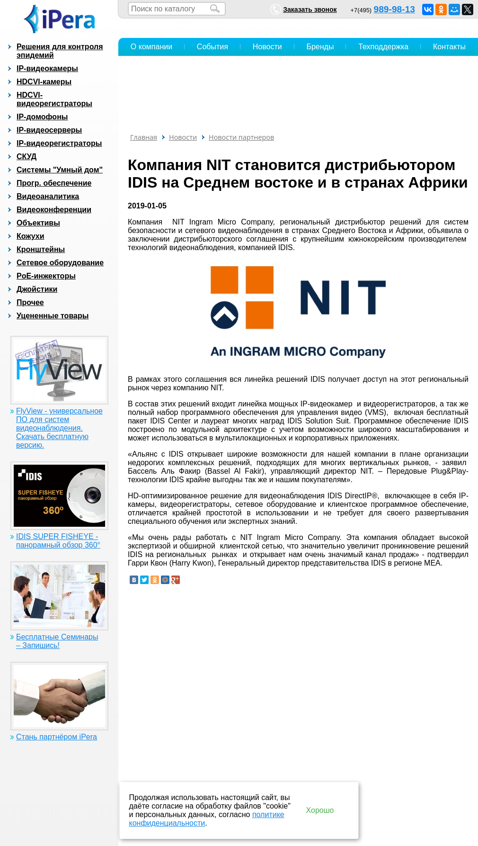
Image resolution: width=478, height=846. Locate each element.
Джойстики (37, 289)
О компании (151, 47)
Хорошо (320, 810)
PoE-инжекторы (46, 276)
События (212, 47)
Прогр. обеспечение (54, 183)
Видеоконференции (54, 210)
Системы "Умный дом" (60, 170)
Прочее (30, 302)
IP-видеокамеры (47, 68)
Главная (143, 137)
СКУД (26, 157)
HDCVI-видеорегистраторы (54, 99)
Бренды (320, 47)
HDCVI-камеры (44, 82)
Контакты (449, 47)
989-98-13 (394, 9)
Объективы (38, 223)
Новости (267, 47)
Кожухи (30, 236)
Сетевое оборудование (60, 263)
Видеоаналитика (48, 196)
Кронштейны (41, 249)
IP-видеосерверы (49, 130)
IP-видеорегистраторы (59, 143)
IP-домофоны (42, 117)
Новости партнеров (241, 137)
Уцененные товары (53, 316)
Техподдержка (383, 47)
